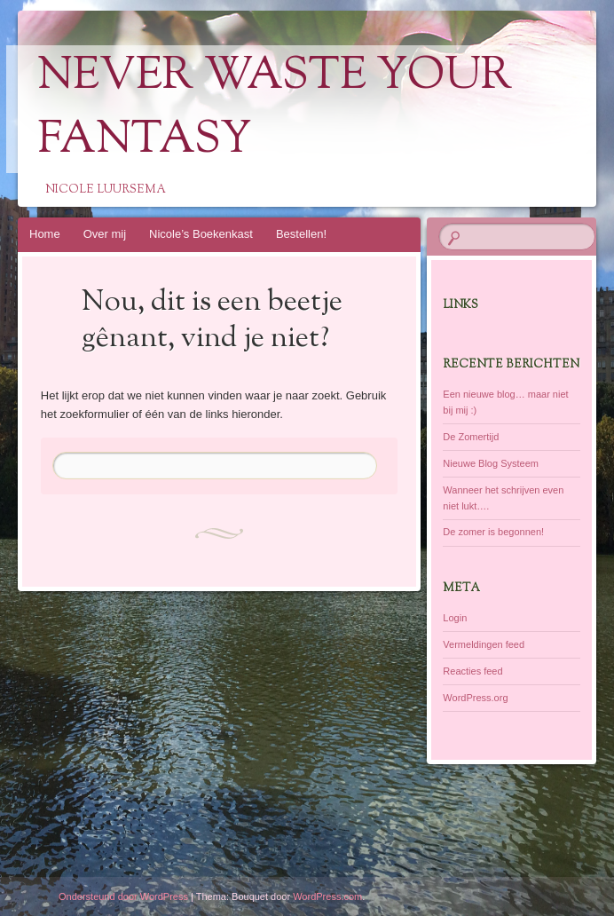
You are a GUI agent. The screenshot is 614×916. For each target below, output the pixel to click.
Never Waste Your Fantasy (275, 109)
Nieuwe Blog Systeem (491, 463)
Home (44, 234)
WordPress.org (475, 697)
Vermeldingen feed (483, 644)
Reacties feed (472, 671)
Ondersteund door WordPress (123, 896)
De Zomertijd (471, 436)
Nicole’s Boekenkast (201, 234)
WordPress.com (327, 896)
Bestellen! (301, 234)
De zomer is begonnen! (493, 531)
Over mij (104, 234)
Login (455, 617)
